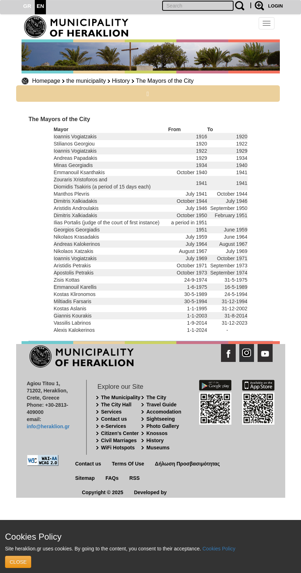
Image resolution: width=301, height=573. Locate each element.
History (121, 81)
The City (156, 397)
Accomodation (163, 412)
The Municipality (121, 397)
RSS (135, 478)
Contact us (114, 419)
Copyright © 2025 (102, 492)
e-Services (113, 426)
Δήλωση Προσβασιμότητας (187, 464)
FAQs (112, 478)
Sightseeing (160, 419)
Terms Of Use (128, 464)
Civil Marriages (119, 440)
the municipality (86, 81)
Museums (158, 447)
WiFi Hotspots (118, 447)
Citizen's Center (120, 433)
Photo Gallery (162, 426)
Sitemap (85, 478)
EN (40, 6)
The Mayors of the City (165, 81)
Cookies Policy (218, 548)
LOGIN (275, 6)
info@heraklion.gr (48, 426)
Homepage (46, 81)
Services (111, 412)
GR (27, 6)
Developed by (150, 492)
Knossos (157, 433)
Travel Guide (161, 404)
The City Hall (116, 404)
